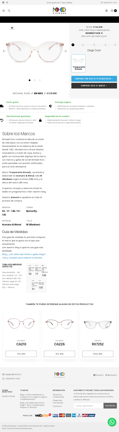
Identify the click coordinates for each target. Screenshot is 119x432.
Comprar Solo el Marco (94, 85)
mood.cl (98, 375)
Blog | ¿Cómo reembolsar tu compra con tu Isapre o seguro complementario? (33, 396)
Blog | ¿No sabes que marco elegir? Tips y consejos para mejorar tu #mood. (32, 405)
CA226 (59, 344)
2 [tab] (35, 80)
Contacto (57, 406)
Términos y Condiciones (58, 395)
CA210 (21, 344)
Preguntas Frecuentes (58, 401)
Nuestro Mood (8, 396)
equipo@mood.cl (11, 374)
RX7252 (98, 344)
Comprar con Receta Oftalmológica (94, 78)
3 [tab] (40, 80)
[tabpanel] (34, 51)
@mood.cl (111, 375)
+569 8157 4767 (109, 2)
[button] (3, 11)
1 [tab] (29, 80)
